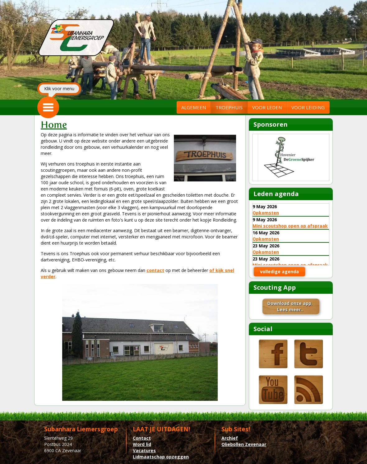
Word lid (142, 444)
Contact (142, 438)
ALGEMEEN (193, 107)
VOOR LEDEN (267, 107)
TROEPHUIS (229, 107)
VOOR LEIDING (308, 107)
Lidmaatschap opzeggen (161, 457)
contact (155, 270)
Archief (229, 438)
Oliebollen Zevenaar (243, 444)
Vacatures (144, 450)
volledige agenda (279, 271)
